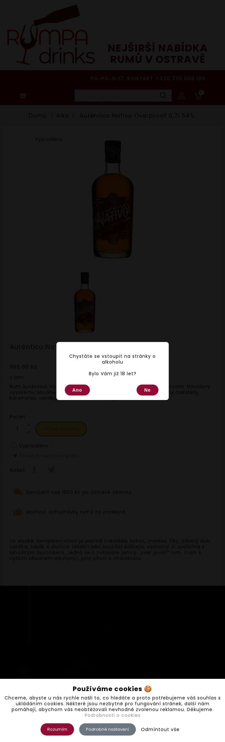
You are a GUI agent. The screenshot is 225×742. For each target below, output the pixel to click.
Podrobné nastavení (107, 729)
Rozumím (57, 729)
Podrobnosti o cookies (113, 715)
